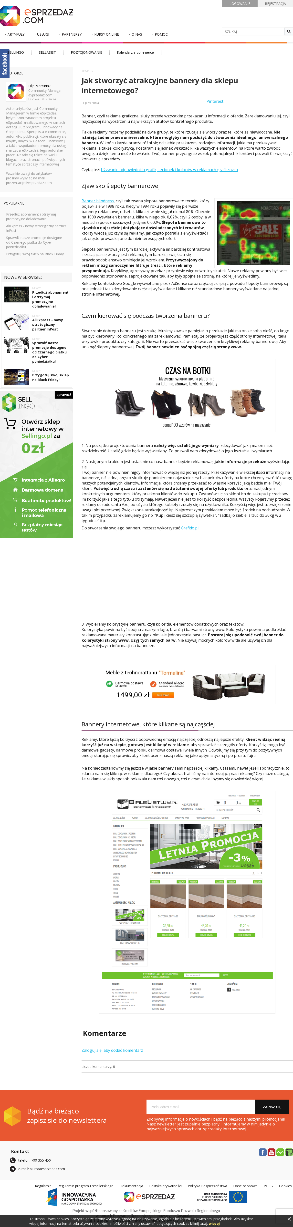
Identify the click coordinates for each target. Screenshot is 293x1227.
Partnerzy (72, 34)
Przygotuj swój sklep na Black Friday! (35, 254)
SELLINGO (15, 52)
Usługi (43, 34)
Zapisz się (272, 1107)
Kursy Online (106, 34)
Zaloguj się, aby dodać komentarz (112, 1050)
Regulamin (43, 1186)
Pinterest (215, 101)
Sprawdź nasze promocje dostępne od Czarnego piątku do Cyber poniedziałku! (34, 242)
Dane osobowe (245, 1186)
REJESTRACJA (275, 3)
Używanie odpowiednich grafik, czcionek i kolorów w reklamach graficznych (169, 169)
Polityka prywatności (165, 1186)
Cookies (285, 1186)
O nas (137, 34)
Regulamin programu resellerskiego (86, 1186)
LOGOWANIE (240, 3)
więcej (214, 1223)
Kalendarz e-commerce (135, 52)
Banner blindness (98, 201)
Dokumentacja (131, 1186)
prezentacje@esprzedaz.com (29, 182)
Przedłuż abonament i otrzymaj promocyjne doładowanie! (31, 216)
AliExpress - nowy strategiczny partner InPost (47, 324)
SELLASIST (47, 52)
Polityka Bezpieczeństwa (207, 1186)
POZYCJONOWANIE (86, 52)
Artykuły (16, 34)
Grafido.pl (190, 528)
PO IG (268, 1186)
